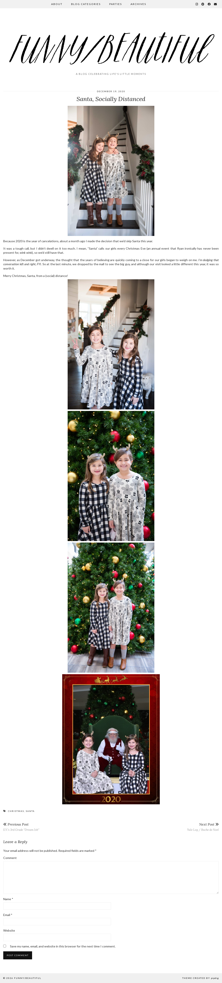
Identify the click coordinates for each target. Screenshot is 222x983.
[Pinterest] (203, 4)
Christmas (16, 811)
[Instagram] (197, 4)
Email (7, 915)
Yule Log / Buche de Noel (203, 826)
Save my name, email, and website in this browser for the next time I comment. (63, 946)
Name (8, 899)
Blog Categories (86, 4)
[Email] (215, 4)
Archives (138, 4)
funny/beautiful (27, 978)
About (56, 4)
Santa (30, 811)
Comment (10, 858)
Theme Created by (200, 978)
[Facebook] (209, 4)
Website (9, 930)
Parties (115, 4)
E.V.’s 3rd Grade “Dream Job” (21, 826)
